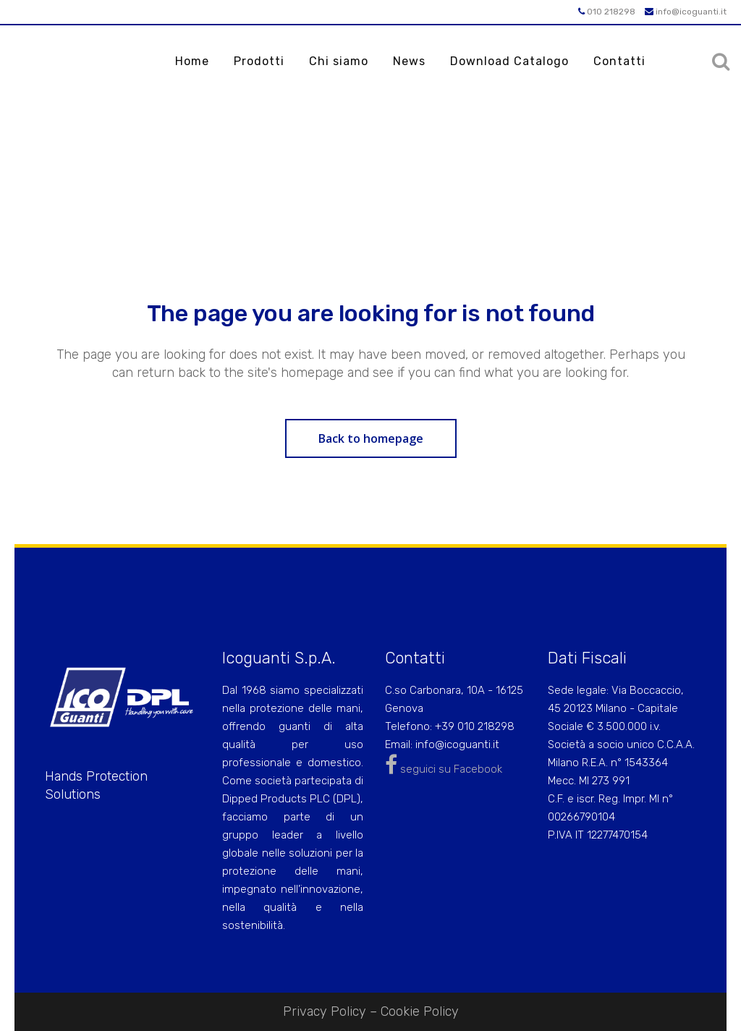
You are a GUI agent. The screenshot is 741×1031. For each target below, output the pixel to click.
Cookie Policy (420, 1011)
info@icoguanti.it (686, 12)
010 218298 (606, 12)
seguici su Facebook (443, 769)
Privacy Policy (324, 1011)
